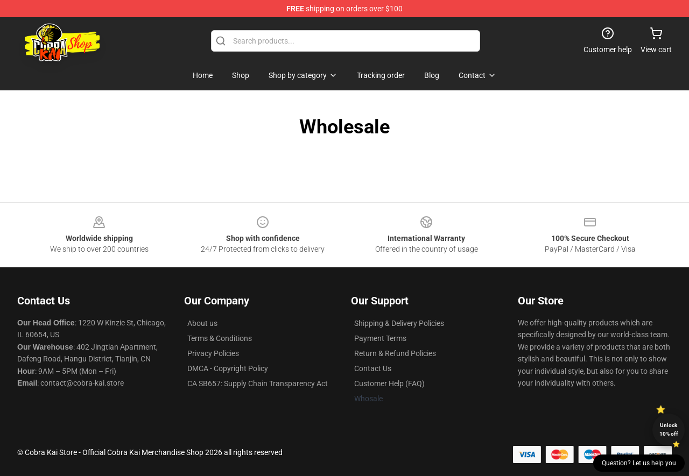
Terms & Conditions (219, 338)
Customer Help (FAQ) (389, 383)
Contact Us (372, 368)
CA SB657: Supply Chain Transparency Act (257, 383)
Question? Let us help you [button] (639, 463)
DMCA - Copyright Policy (227, 368)
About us (202, 323)
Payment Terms (380, 338)
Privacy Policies (213, 353)
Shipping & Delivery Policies (399, 323)
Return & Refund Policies (395, 353)
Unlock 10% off (668, 429)
